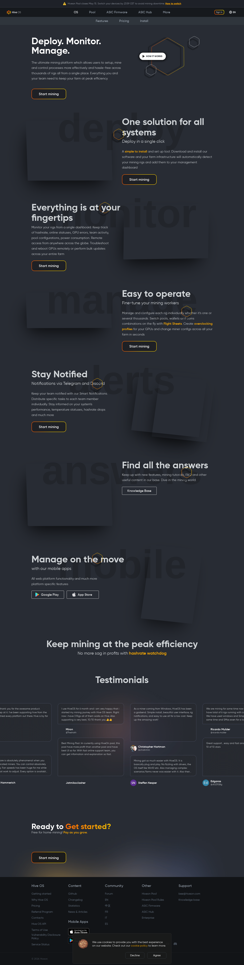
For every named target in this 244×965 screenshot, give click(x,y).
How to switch (173, 3)
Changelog (75, 899)
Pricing (36, 905)
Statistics (74, 905)
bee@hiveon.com (189, 893)
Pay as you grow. (75, 832)
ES (106, 923)
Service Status (40, 944)
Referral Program (42, 911)
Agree (157, 955)
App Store (82, 594)
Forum (109, 893)
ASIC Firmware (151, 905)
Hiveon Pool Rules (153, 899)
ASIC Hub (148, 911)
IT (106, 917)
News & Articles (77, 911)
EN (106, 899)
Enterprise (148, 917)
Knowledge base (189, 899)
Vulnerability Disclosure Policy (46, 936)
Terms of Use (40, 930)
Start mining (49, 94)
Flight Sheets (173, 324)
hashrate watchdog (148, 653)
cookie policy (139, 945)
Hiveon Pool (149, 893)
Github (72, 893)
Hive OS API (39, 923)
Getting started (41, 893)
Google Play (47, 595)
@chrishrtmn (152, 750)
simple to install (136, 151)
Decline (135, 955)
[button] (83, 943)
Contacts (38, 917)
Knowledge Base (139, 491)
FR (106, 911)
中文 (108, 905)
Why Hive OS (40, 899)
